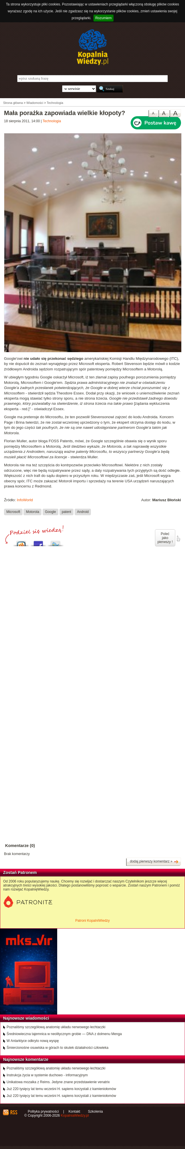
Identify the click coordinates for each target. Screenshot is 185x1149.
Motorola (32, 512)
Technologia (52, 121)
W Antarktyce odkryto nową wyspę (33, 1041)
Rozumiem (103, 18)
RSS (13, 1112)
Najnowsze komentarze (25, 1059)
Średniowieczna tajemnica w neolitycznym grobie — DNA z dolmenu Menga (64, 1034)
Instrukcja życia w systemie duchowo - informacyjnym (47, 1075)
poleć (178, 538)
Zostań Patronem (20, 872)
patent (66, 512)
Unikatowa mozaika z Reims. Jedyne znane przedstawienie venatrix (58, 1082)
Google (50, 512)
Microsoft (13, 512)
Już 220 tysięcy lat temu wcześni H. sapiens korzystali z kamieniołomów (61, 1089)
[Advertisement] (92, 605)
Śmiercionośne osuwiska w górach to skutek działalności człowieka (57, 1048)
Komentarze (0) (20, 845)
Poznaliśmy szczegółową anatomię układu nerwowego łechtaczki (56, 1027)
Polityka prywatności (43, 1111)
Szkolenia (95, 1111)
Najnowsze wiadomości (26, 1018)
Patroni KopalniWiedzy (92, 921)
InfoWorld (25, 500)
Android (83, 512)
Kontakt (74, 1111)
